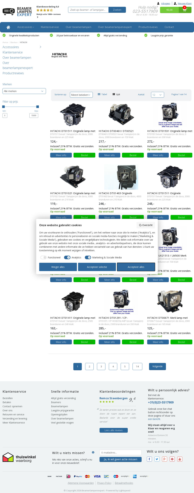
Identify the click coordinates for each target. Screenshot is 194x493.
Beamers (56, 402)
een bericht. (154, 419)
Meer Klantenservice (14, 422)
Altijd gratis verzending (115, 35)
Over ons (8, 410)
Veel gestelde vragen (62, 422)
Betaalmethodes (124, 483)
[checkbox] (50, 257)
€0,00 (169, 9)
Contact (169, 27)
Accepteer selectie (97, 267)
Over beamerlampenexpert (115, 27)
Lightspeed (124, 490)
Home (5, 42)
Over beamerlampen (78, 27)
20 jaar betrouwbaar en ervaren (72, 35)
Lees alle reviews (114, 430)
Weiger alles (58, 267)
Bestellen (8, 398)
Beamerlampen (59, 406)
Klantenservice (50, 27)
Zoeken (117, 9)
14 (137, 366)
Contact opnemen (12, 406)
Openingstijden (59, 414)
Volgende (157, 366)
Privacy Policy (104, 483)
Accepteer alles (136, 267)
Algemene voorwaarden (81, 483)
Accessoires (25, 27)
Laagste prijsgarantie (62, 410)
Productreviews (148, 27)
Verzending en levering (15, 418)
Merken (14, 42)
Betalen (7, 402)
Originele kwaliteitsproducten (24, 35)
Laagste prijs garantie (162, 35)
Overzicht (146, 225)
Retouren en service (13, 414)
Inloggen (163, 3)
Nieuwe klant (182, 3)
